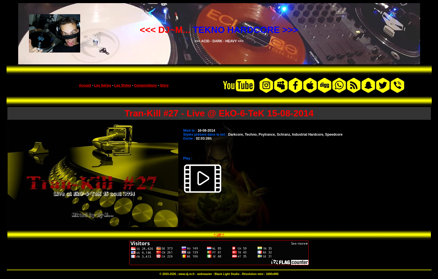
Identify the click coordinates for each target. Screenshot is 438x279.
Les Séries (102, 85)
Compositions (145, 85)
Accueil (85, 85)
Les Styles (122, 85)
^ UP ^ (219, 235)
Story (164, 85)
